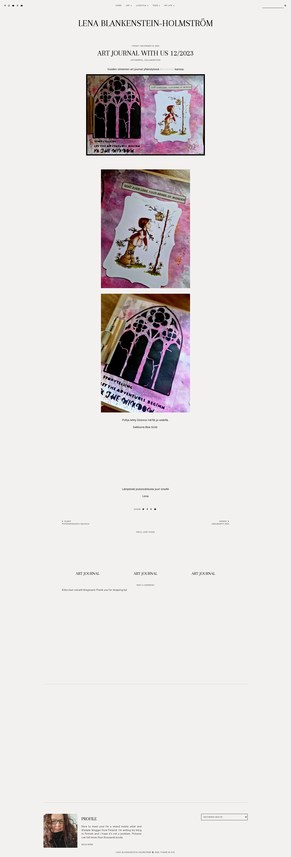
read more (87, 844)
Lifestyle (141, 5)
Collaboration (152, 60)
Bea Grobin (167, 69)
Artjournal (137, 60)
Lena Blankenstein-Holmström (145, 23)
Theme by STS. (167, 852)
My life (168, 5)
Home (119, 5)
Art (128, 5)
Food (155, 5)
